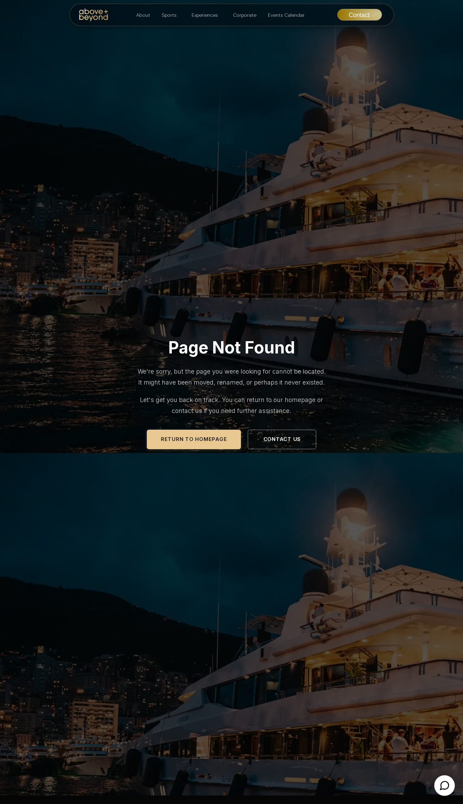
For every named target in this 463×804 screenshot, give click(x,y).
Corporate (244, 15)
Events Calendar (286, 15)
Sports (169, 15)
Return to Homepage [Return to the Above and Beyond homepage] (194, 439)
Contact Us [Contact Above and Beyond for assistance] (282, 439)
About (143, 15)
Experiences (205, 15)
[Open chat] (444, 785)
